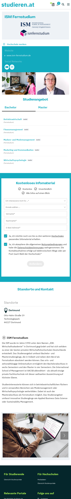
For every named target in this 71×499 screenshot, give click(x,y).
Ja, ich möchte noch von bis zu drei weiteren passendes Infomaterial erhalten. (36, 237)
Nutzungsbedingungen (52, 244)
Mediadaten (42, 480)
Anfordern (35, 264)
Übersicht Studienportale (13, 480)
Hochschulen (57, 236)
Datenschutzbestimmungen (30, 247)
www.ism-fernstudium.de (19, 55)
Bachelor (11, 107)
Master (42, 107)
